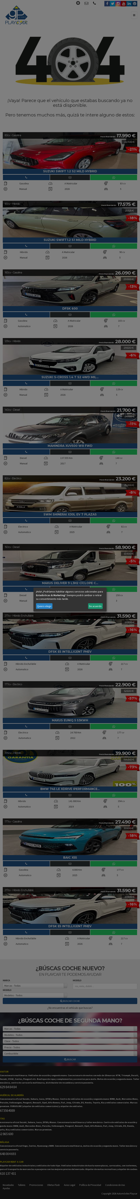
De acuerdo (95, 606)
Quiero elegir (44, 606)
